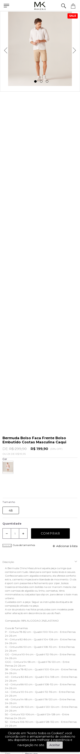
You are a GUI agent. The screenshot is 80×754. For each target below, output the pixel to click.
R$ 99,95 (20, 453)
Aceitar (54, 745)
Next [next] (76, 49)
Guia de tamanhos (18, 545)
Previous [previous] (4, 49)
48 (11, 510)
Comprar (50, 533)
